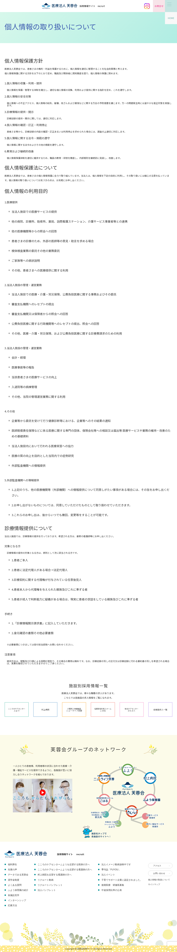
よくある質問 (15, 885)
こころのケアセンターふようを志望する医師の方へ (64, 864)
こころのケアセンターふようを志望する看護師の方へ (65, 869)
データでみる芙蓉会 (18, 874)
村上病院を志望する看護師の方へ (55, 874)
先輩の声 (12, 869)
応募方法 (12, 905)
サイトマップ (154, 884)
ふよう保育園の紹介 (18, 890)
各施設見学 (13, 895)
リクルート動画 (45, 880)
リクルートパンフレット (50, 885)
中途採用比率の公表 (111, 890)
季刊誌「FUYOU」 (111, 869)
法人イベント (108, 874)
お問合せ (159, 6)
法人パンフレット (47, 890)
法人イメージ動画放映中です (116, 864)
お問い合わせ (159, 873)
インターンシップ (17, 900)
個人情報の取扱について (159, 880)
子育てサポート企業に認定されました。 (121, 880)
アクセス (157, 866)
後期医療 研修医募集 (112, 885)
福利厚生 (12, 864)
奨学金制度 (13, 880)
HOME (171, 18)
